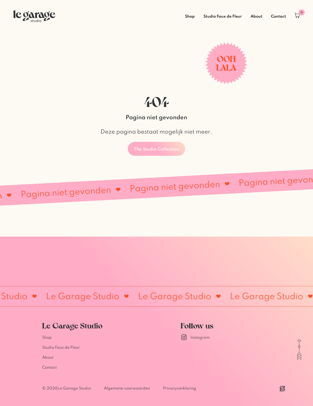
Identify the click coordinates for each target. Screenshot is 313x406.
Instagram (195, 337)
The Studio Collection (156, 149)
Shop (190, 16)
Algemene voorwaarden (127, 388)
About (256, 16)
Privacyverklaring (179, 388)
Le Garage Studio (74, 388)
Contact (278, 16)
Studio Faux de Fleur (222, 16)
